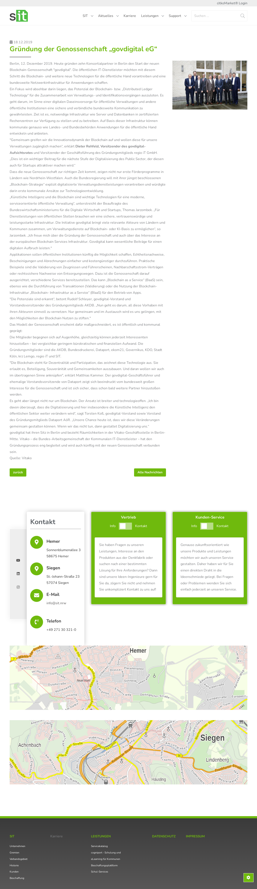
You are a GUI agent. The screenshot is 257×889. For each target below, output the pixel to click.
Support (177, 15)
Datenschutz (164, 836)
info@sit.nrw (56, 603)
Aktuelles (108, 15)
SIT (88, 15)
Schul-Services (99, 871)
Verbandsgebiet (18, 859)
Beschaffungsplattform (104, 865)
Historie (14, 865)
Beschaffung (17, 878)
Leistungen (152, 15)
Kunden (14, 871)
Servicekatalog (99, 846)
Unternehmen (17, 846)
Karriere (130, 15)
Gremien (14, 852)
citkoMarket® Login (232, 3)
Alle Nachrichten (150, 472)
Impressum (195, 836)
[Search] (219, 15)
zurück (18, 472)
